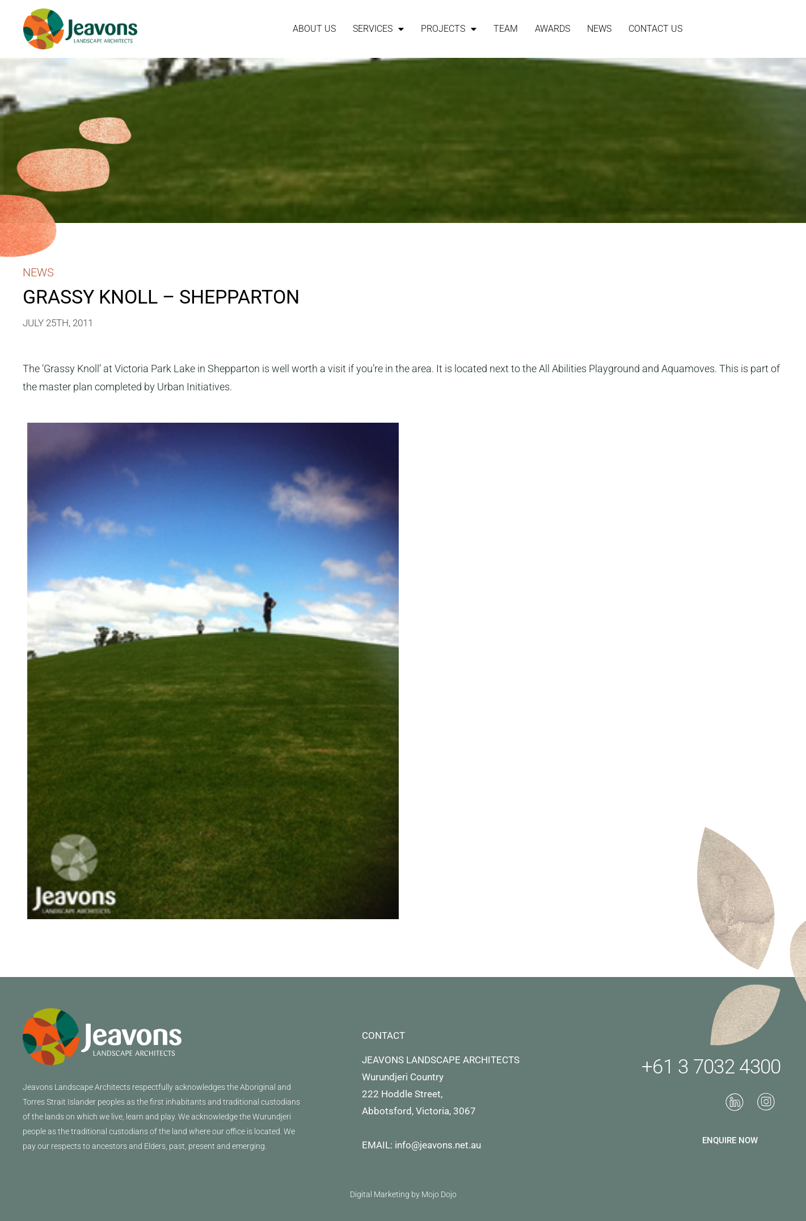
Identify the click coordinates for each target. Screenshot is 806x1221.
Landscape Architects (92, 1087)
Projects (448, 29)
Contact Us (655, 28)
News (599, 28)
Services (378, 29)
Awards (552, 28)
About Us (314, 28)
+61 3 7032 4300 (711, 1067)
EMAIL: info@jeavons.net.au (421, 1145)
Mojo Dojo (439, 1194)
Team (505, 28)
